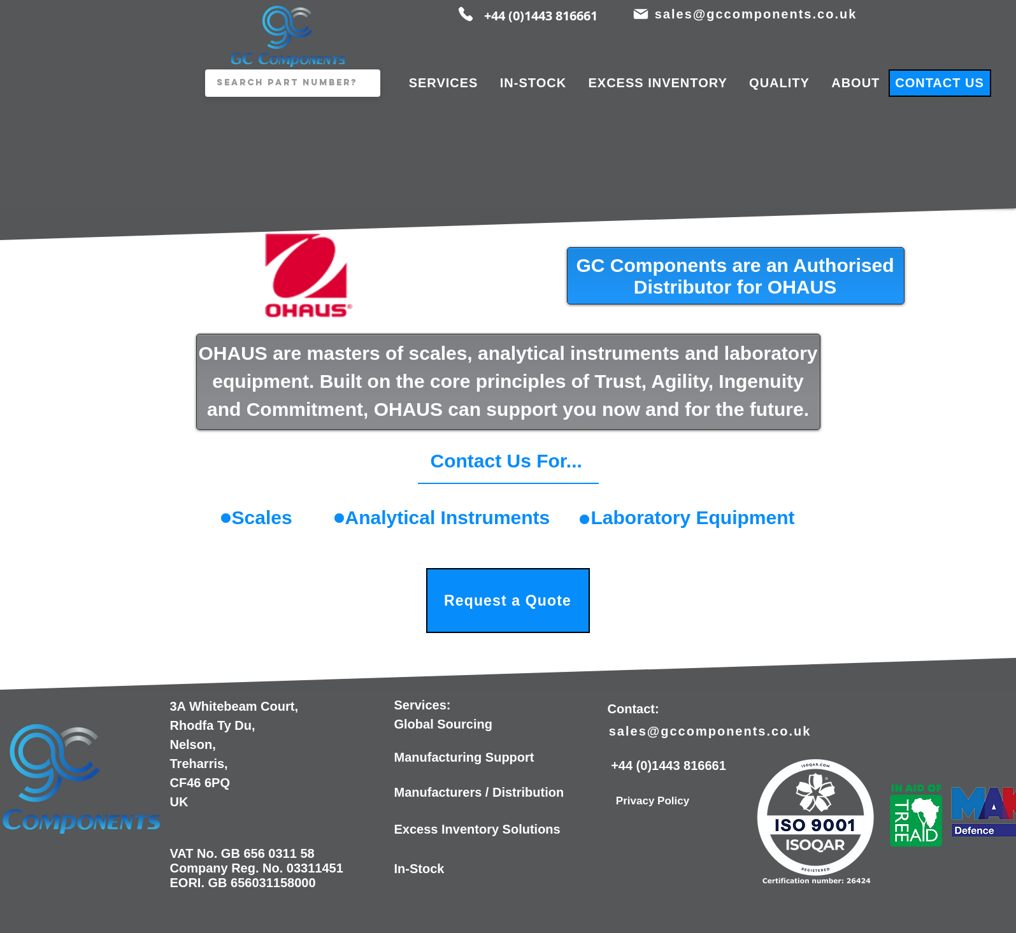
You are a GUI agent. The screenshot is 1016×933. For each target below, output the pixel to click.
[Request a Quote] (508, 600)
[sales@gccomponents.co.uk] (757, 14)
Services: (422, 705)
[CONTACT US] (940, 83)
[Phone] (465, 14)
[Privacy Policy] (653, 801)
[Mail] (641, 14)
